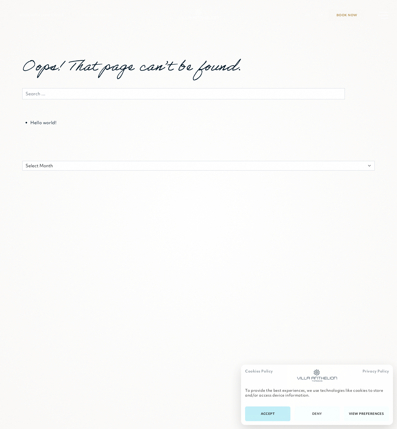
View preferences (366, 414)
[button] (36, 15)
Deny (317, 414)
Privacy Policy (376, 371)
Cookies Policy (259, 371)
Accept (268, 414)
